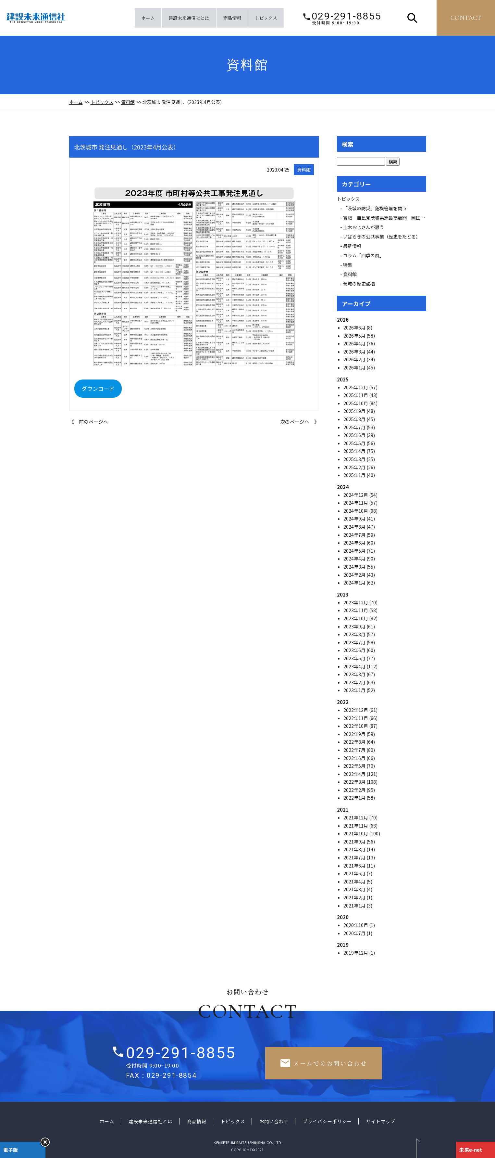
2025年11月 (356, 395)
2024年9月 (354, 518)
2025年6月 (354, 435)
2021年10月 (356, 833)
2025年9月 (354, 411)
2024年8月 (354, 526)
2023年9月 (354, 626)
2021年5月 (354, 873)
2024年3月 (354, 566)
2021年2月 (354, 897)
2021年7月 (354, 857)
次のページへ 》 (299, 421)
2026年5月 (354, 335)
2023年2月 (354, 682)
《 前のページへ (88, 421)
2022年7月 (354, 750)
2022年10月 (356, 726)
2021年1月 (354, 905)
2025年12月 (356, 387)
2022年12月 (356, 710)
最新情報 (354, 246)
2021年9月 (354, 841)
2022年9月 (354, 734)
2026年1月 (354, 367)
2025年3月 (354, 459)
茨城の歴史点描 (359, 283)
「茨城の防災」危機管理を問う (375, 208)
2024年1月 (354, 582)
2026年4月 (354, 343)
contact (466, 18)
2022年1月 (354, 797)
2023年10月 (356, 618)
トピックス (266, 18)
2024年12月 (356, 495)
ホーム (148, 18)
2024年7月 (354, 535)
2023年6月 (354, 650)
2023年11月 (356, 610)
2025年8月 (354, 419)
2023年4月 (354, 666)
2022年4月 (354, 774)
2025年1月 (354, 475)
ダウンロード (98, 388)
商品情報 (232, 18)
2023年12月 (356, 602)
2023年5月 (354, 658)
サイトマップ (380, 1121)
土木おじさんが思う (363, 227)
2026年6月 (354, 327)
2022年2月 (354, 790)
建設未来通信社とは (188, 18)
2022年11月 (356, 718)
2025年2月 (354, 467)
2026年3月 (354, 351)
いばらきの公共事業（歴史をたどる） (381, 236)
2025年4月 (354, 451)
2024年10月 (356, 511)
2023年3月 (354, 674)
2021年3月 (354, 889)
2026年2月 (354, 359)
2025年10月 (356, 403)
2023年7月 (354, 642)
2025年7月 (354, 427)
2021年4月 (354, 881)
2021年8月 (354, 849)
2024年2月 (354, 575)
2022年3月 (354, 781)
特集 (347, 265)
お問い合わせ (274, 1121)
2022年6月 (354, 758)
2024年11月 (356, 502)
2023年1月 (354, 690)
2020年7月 (354, 933)
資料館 (128, 102)
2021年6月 (354, 865)
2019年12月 (356, 952)
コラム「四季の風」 (363, 255)
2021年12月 (356, 817)
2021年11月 (356, 825)
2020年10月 (356, 925)
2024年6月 (354, 542)
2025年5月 (354, 443)
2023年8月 (354, 634)
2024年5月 (354, 550)
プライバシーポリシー (327, 1121)
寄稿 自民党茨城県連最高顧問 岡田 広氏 (391, 217)
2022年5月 (354, 766)
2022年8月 (354, 742)
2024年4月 (354, 558)
